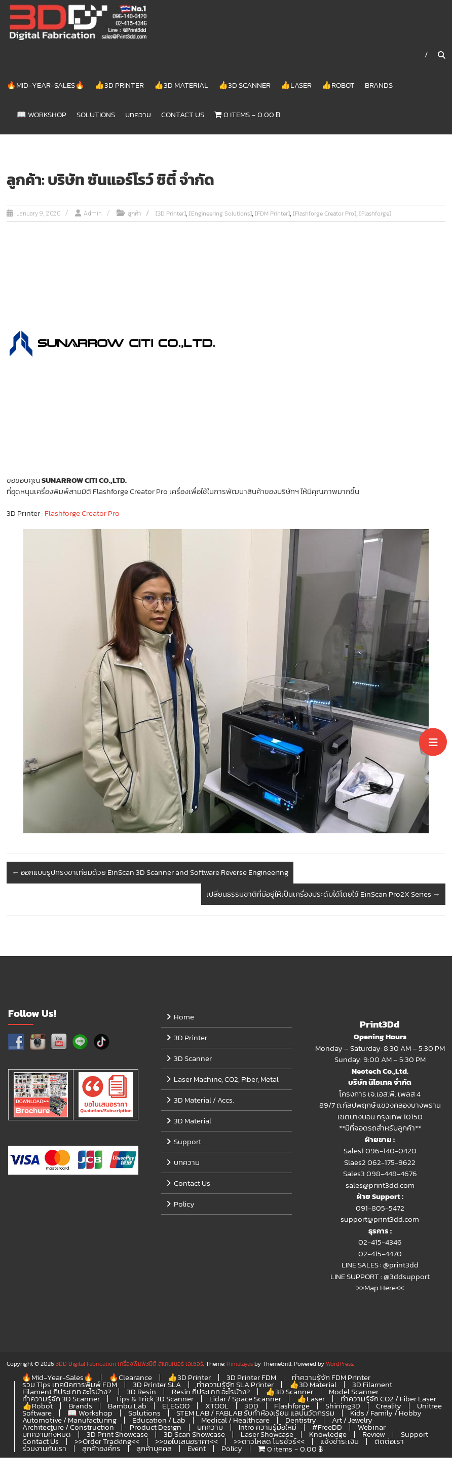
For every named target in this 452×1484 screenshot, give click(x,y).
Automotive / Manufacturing (69, 1420)
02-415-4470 (380, 1254)
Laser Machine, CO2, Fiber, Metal (226, 1080)
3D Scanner (193, 1059)
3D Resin (141, 1392)
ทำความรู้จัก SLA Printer (235, 1385)
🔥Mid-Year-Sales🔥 (46, 85)
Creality (388, 1406)
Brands (379, 85)
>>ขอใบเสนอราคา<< (186, 1441)
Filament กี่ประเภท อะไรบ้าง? (66, 1392)
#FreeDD (327, 1427)
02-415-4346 (380, 1243)
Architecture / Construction (68, 1427)
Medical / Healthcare (235, 1420)
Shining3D (342, 1406)
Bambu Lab (127, 1406)
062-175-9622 (391, 1163)
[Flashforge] (375, 214)
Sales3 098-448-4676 (380, 1174)
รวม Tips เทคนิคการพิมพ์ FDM (69, 1385)
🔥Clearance (130, 1378)
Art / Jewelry (352, 1420)
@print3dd (401, 1265)
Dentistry (300, 1420)
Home (184, 1017)
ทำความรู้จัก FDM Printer (331, 1378)
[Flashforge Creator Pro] (324, 214)
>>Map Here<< (380, 1288)
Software (37, 1413)
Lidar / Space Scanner (245, 1399)
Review (373, 1434)
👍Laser (296, 85)
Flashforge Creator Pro (81, 513)
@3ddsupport (407, 1277)
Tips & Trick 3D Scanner (155, 1399)
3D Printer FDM (251, 1378)
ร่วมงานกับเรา (44, 1449)
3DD (251, 1406)
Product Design (155, 1427)
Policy (184, 1205)
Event (196, 1449)
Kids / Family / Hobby (386, 1413)
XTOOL (217, 1406)
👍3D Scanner (244, 85)
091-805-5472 (380, 1208)
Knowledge (328, 1434)
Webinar (372, 1427)
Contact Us (182, 115)
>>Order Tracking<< (106, 1441)
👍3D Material (181, 85)
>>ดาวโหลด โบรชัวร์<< (269, 1441)
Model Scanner (354, 1392)
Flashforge (292, 1406)
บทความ (138, 115)
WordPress (339, 1364)
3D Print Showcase (117, 1434)
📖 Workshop (41, 115)
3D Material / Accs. (204, 1101)
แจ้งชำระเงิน (339, 1441)
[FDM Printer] (272, 214)
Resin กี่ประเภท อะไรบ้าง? (211, 1392)
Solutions (96, 115)
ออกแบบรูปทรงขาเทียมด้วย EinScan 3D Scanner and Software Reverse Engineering (150, 873)
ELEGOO (176, 1406)
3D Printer (190, 1038)
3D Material (192, 1121)
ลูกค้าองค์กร (101, 1449)
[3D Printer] (171, 214)
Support (187, 1142)
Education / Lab (158, 1420)
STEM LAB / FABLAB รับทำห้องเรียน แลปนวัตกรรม (255, 1413)
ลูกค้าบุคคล (154, 1449)
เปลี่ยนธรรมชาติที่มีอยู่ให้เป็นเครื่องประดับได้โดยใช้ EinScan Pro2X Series (323, 894)
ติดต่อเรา (389, 1441)
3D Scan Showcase (194, 1434)
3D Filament (372, 1385)
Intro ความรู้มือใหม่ (267, 1427)
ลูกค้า (134, 214)
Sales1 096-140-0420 (380, 1151)
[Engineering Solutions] (220, 214)
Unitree (429, 1406)
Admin (93, 214)
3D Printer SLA (157, 1385)
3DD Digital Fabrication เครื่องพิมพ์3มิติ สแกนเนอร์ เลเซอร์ (129, 1364)
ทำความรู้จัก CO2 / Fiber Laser (388, 1399)
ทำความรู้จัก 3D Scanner (61, 1399)
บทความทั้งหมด (46, 1434)
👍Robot (338, 85)
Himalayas (240, 1364)
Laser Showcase (267, 1434)
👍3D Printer (119, 85)
